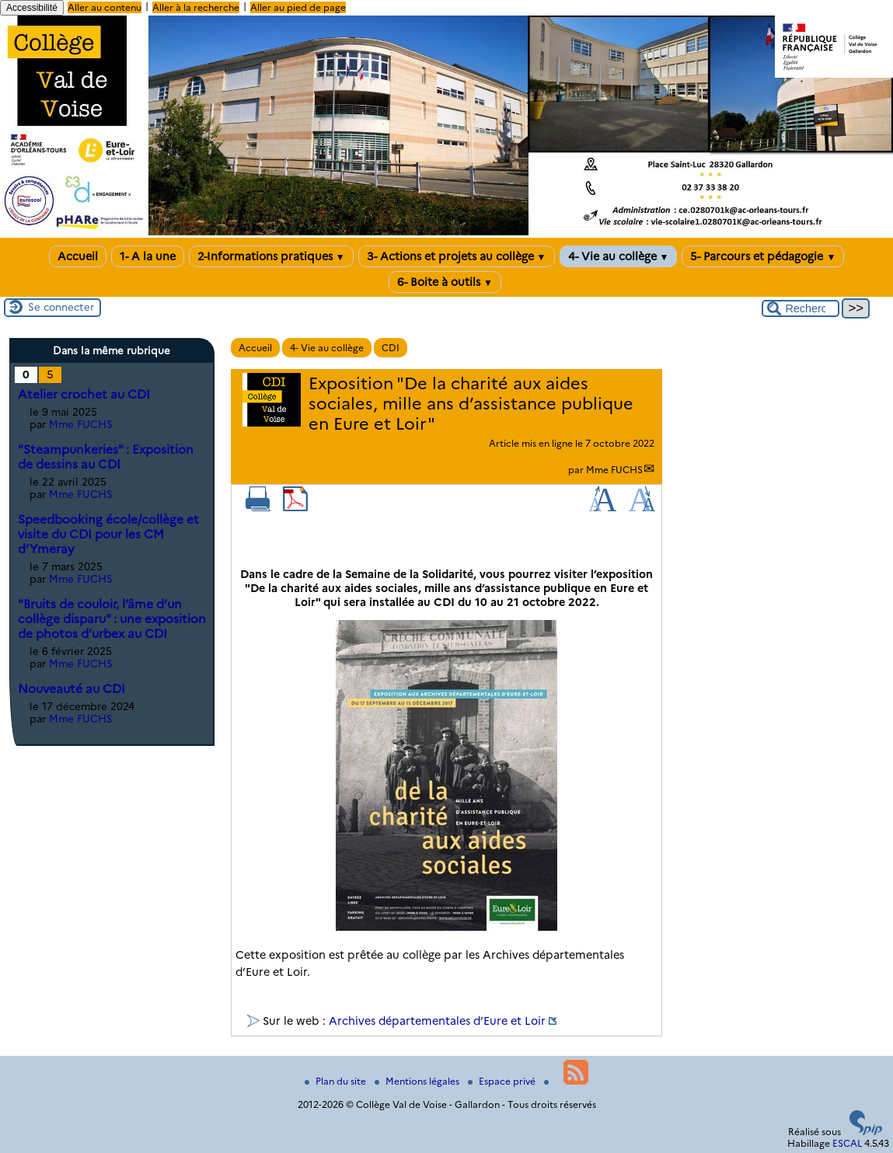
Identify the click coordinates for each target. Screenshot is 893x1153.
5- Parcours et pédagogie (762, 256)
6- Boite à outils (445, 282)
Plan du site (336, 1081)
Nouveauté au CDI (71, 688)
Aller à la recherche (195, 7)
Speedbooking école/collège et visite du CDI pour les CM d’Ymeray (108, 534)
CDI (390, 348)
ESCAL (847, 1143)
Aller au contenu (104, 7)
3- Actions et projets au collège (456, 256)
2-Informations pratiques (271, 256)
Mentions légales (418, 1081)
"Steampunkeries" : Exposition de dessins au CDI (106, 457)
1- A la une (148, 256)
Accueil (78, 256)
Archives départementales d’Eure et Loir (437, 1021)
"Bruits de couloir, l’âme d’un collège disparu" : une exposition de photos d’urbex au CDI (112, 619)
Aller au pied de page (298, 7)
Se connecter (61, 307)
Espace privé (503, 1081)
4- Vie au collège (618, 256)
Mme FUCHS (614, 469)
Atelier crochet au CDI (84, 394)
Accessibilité (32, 7)
